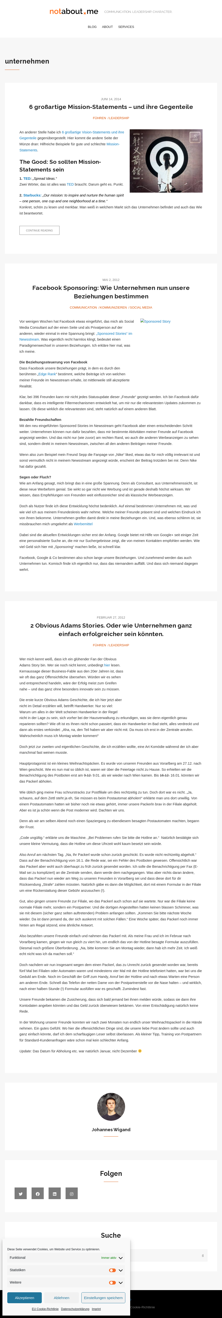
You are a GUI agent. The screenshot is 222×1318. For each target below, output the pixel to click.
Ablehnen (61, 1298)
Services (126, 27)
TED (26, 178)
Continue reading (43, 232)
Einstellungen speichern (103, 1298)
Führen (99, 118)
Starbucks (31, 195)
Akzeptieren (24, 1298)
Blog (92, 27)
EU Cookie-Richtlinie (45, 1309)
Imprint (96, 1309)
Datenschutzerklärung (75, 1309)
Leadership (119, 118)
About (107, 27)
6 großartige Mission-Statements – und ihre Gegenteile (111, 106)
